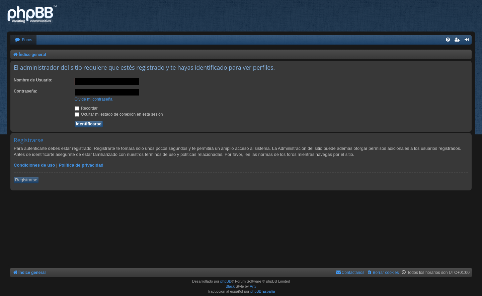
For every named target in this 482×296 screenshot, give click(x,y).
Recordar (86, 108)
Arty (253, 286)
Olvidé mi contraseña (94, 99)
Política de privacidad (81, 165)
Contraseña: (25, 91)
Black (230, 286)
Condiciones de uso (34, 165)
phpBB (225, 281)
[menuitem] (23, 40)
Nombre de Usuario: (33, 80)
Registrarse (26, 179)
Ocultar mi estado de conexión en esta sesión (119, 114)
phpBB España (262, 291)
